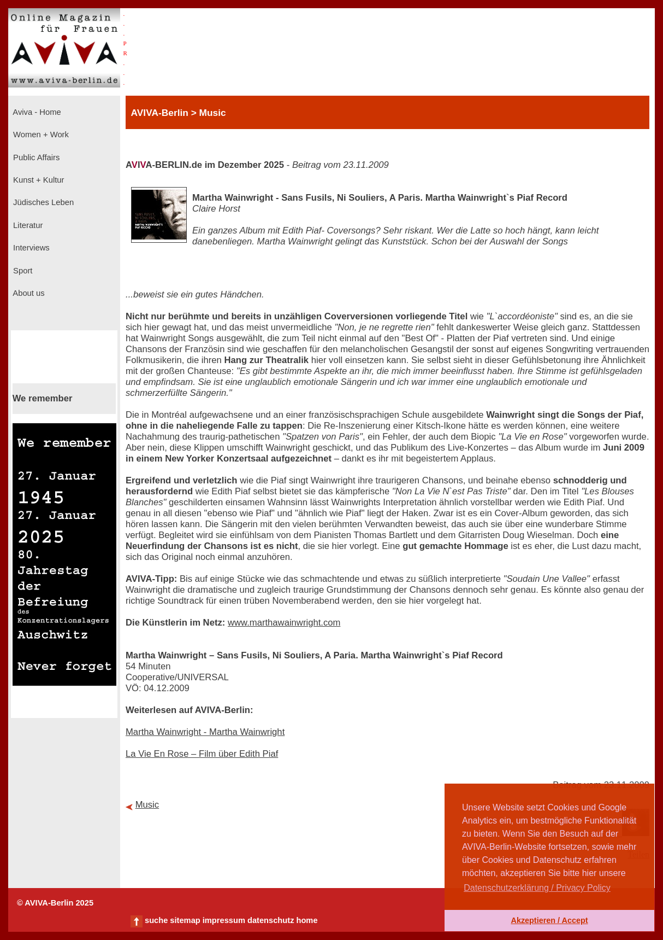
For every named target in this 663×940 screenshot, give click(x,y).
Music (147, 804)
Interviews (30, 247)
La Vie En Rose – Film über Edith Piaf (202, 754)
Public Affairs (35, 157)
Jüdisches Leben (42, 202)
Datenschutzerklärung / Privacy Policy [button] (537, 887)
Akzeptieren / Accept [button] (549, 920)
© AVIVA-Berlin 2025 (55, 902)
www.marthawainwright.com (284, 622)
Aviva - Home (36, 112)
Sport (21, 270)
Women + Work (40, 134)
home (306, 920)
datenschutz (270, 920)
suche (156, 920)
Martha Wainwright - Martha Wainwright (205, 732)
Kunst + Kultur (37, 180)
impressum (224, 920)
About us (28, 293)
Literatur (27, 225)
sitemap (185, 920)
